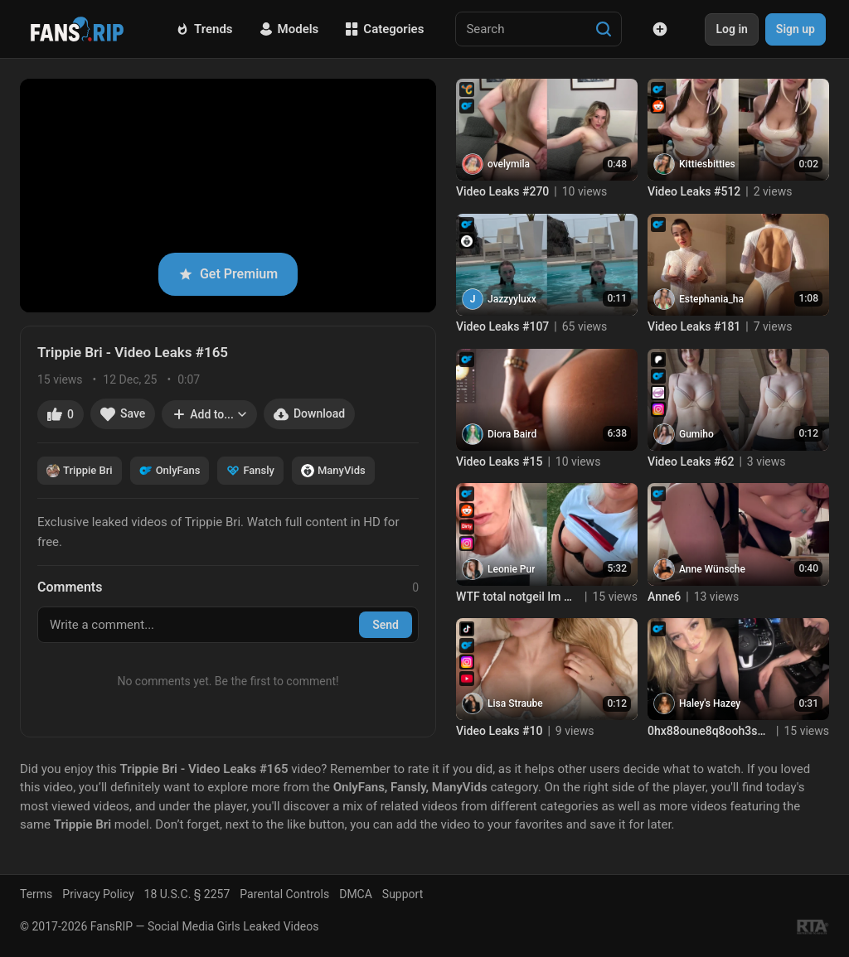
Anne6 (664, 596)
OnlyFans (170, 470)
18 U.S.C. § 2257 (187, 894)
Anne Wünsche (712, 569)
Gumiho (696, 434)
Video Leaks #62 (691, 461)
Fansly (250, 470)
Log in (731, 29)
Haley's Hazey (709, 703)
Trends (204, 29)
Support (402, 894)
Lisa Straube (515, 703)
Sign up (795, 29)
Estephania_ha (711, 299)
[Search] (603, 29)
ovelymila (509, 164)
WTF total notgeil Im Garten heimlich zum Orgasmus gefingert (518, 596)
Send (385, 624)
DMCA (355, 894)
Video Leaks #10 (499, 730)
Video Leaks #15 (499, 461)
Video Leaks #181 (694, 326)
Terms (36, 894)
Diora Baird (512, 434)
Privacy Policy (97, 894)
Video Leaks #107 (502, 326)
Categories (384, 29)
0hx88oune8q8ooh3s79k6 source (709, 730)
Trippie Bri (79, 470)
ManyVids (333, 470)
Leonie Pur (511, 569)
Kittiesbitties (707, 164)
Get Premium (228, 274)
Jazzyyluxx (512, 299)
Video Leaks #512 (694, 191)
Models (289, 29)
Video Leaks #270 (502, 191)
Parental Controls (284, 894)
